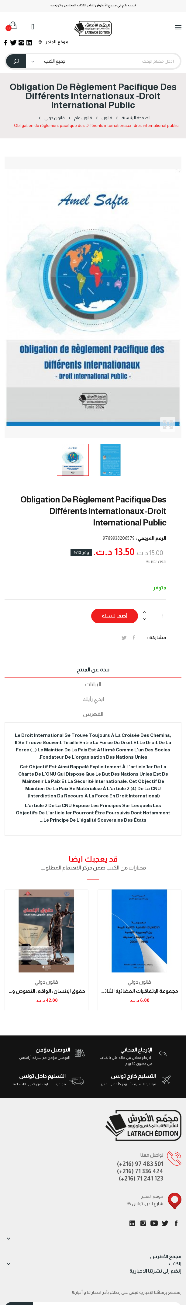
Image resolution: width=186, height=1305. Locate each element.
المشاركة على (134, 637)
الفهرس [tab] (93, 714)
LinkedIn (132, 1223)
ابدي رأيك (93, 699)
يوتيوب (154, 1223)
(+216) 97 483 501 (140, 1164)
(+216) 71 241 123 (141, 1178)
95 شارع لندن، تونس (144, 1203)
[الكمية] (157, 616)
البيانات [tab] (93, 684)
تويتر (165, 1223)
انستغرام (143, 1223)
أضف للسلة (114, 615)
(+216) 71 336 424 (140, 1171)
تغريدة (124, 637)
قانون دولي (46, 982)
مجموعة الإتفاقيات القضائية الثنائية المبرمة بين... (139, 991)
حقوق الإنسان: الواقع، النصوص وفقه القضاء (46, 991)
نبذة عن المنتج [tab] (93, 670)
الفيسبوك (175, 1223)
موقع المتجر (53, 41)
